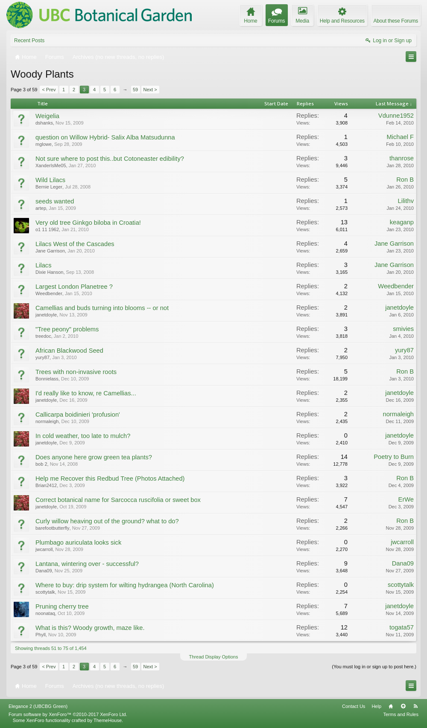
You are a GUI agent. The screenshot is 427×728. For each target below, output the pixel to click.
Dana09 (43, 570)
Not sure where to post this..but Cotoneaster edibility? (109, 158)
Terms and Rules (400, 714)
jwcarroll (44, 549)
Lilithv (406, 200)
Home (391, 706)
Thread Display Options (213, 656)
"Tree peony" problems (67, 329)
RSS (415, 706)
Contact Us (353, 706)
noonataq (45, 613)
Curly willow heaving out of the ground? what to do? (107, 521)
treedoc (43, 336)
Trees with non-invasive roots (76, 371)
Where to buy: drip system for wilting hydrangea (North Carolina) (124, 585)
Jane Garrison (50, 250)
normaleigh (46, 421)
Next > (150, 89)
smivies (403, 328)
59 (135, 89)
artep (40, 208)
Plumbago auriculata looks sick (78, 542)
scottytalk (45, 592)
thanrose (401, 158)
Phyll (40, 634)
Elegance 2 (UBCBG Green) (38, 706)
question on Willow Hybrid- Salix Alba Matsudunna (105, 137)
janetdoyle (46, 314)
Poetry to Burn (394, 456)
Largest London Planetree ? (74, 286)
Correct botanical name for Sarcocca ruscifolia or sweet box (118, 499)
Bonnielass (46, 378)
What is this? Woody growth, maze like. (90, 627)
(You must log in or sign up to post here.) (374, 666)
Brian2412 (46, 485)
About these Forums (396, 21)
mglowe (43, 144)
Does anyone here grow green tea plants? (93, 457)
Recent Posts (29, 41)
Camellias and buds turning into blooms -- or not (102, 308)
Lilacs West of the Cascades (74, 244)
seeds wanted (54, 201)
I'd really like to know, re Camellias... (85, 393)
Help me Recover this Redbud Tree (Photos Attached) (110, 478)
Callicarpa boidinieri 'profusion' (77, 414)
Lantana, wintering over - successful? (87, 563)
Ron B (405, 179)
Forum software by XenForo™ (68, 714)
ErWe (406, 499)
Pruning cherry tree (62, 606)
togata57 (401, 627)
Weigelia (47, 116)
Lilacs (43, 265)
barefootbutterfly (52, 528)
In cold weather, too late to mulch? (82, 435)
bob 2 (41, 464)
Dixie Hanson (49, 272)
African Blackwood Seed (69, 350)
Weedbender (48, 293)
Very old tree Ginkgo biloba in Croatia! (88, 222)
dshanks (44, 122)
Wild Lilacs (50, 180)
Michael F (400, 136)
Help (376, 706)
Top (403, 706)
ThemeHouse (108, 720)
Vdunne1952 (396, 115)
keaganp (402, 222)
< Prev (49, 89)
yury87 (42, 357)
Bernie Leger (48, 186)
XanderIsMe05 (50, 165)
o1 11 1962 (47, 229)
